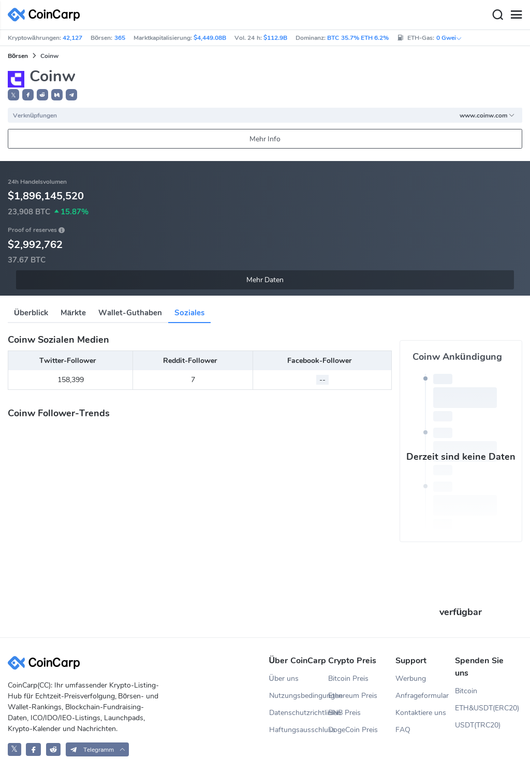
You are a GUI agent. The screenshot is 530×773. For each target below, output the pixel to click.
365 (119, 38)
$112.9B (275, 38)
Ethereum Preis (352, 696)
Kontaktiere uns (420, 713)
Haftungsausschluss (299, 730)
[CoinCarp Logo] (46, 14)
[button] (28, 94)
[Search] (497, 15)
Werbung (410, 678)
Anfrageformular (422, 696)
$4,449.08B (210, 38)
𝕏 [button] (13, 95)
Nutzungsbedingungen (299, 696)
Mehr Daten (265, 280)
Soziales (189, 313)
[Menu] (516, 15)
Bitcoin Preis (348, 678)
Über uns (284, 678)
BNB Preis (344, 713)
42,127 (72, 38)
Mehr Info (265, 139)
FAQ (402, 730)
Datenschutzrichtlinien (299, 713)
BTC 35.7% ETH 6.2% (358, 38)
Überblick (31, 313)
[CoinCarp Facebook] (33, 749)
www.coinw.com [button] (487, 115)
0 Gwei (449, 38)
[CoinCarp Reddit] (53, 749)
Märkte (73, 313)
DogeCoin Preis (353, 730)
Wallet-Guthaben (130, 313)
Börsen (18, 56)
